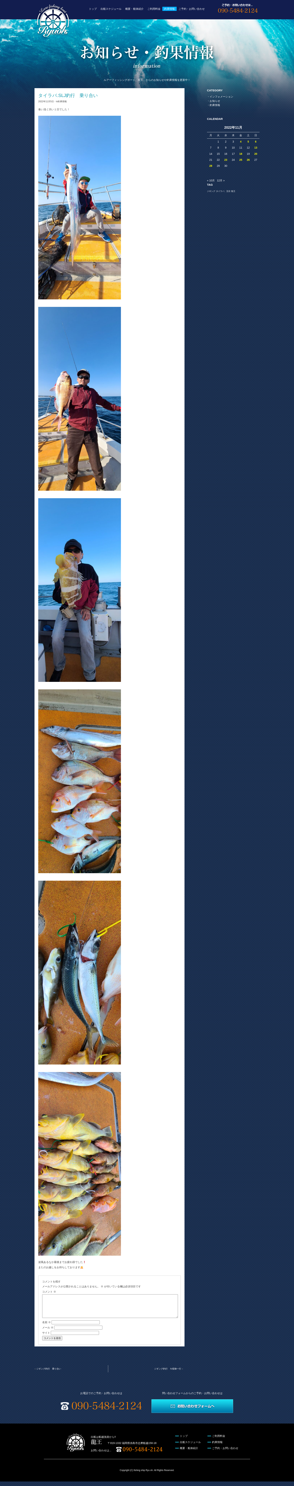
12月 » (221, 180)
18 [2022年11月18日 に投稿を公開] (240, 153)
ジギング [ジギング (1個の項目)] (211, 191)
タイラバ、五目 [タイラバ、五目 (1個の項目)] (223, 191)
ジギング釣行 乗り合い (48, 1373)
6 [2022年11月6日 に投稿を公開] (255, 141)
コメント (49, 1291)
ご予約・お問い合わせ (191, 8)
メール (47, 1331)
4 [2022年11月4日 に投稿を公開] (241, 141)
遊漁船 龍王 (53, 21)
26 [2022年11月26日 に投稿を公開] (248, 159)
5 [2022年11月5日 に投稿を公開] (248, 141)
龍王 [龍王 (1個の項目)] (233, 191)
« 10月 (211, 180)
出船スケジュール (111, 8)
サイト (46, 1337)
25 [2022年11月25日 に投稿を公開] (240, 159)
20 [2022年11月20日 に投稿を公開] (255, 153)
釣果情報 (169, 8)
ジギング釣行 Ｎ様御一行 (167, 1373)
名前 (46, 1326)
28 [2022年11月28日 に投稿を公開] (210, 165)
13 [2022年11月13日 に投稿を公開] (255, 147)
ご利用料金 (153, 8)
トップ (93, 8)
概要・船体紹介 (134, 8)
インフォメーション (221, 96)
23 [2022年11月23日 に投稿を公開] (225, 159)
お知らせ (215, 100)
